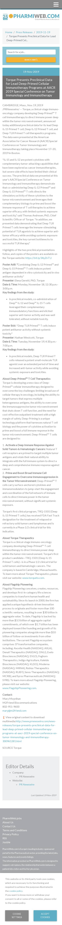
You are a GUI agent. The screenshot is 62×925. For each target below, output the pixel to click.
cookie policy (15, 890)
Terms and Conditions (14, 830)
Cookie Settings (17, 915)
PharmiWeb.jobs (12, 818)
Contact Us (8, 826)
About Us (7, 822)
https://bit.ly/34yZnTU (38, 257)
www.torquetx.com (33, 577)
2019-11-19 (43, 32)
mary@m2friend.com (14, 710)
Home (8, 32)
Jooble (6, 842)
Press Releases (24, 32)
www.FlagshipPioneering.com (19, 688)
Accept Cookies (45, 915)
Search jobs (31, 60)
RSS (4, 838)
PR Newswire (26, 784)
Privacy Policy (10, 834)
